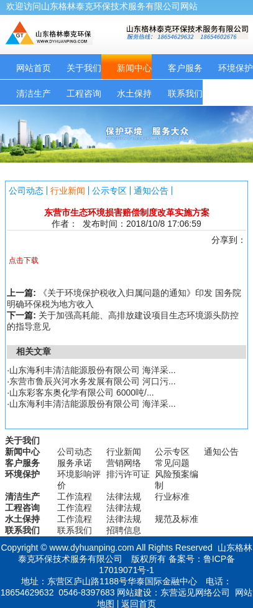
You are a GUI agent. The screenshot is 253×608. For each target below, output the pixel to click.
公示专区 (109, 191)
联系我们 (185, 93)
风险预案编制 (176, 479)
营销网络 (123, 463)
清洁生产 (33, 93)
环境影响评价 (79, 479)
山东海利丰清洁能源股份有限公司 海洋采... (92, 370)
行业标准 (172, 496)
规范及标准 (176, 519)
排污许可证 (128, 474)
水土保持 (134, 93)
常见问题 (172, 463)
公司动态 (26, 191)
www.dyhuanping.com (91, 548)
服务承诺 (74, 463)
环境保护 (22, 474)
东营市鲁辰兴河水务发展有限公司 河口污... (92, 381)
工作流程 (74, 496)
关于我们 (84, 68)
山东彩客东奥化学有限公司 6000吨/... (81, 392)
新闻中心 (134, 68)
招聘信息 (123, 530)
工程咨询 (84, 93)
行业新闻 (67, 191)
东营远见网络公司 (195, 592)
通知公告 (151, 191)
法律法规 (123, 496)
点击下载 (24, 260)
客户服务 (185, 68)
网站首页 (33, 68)
